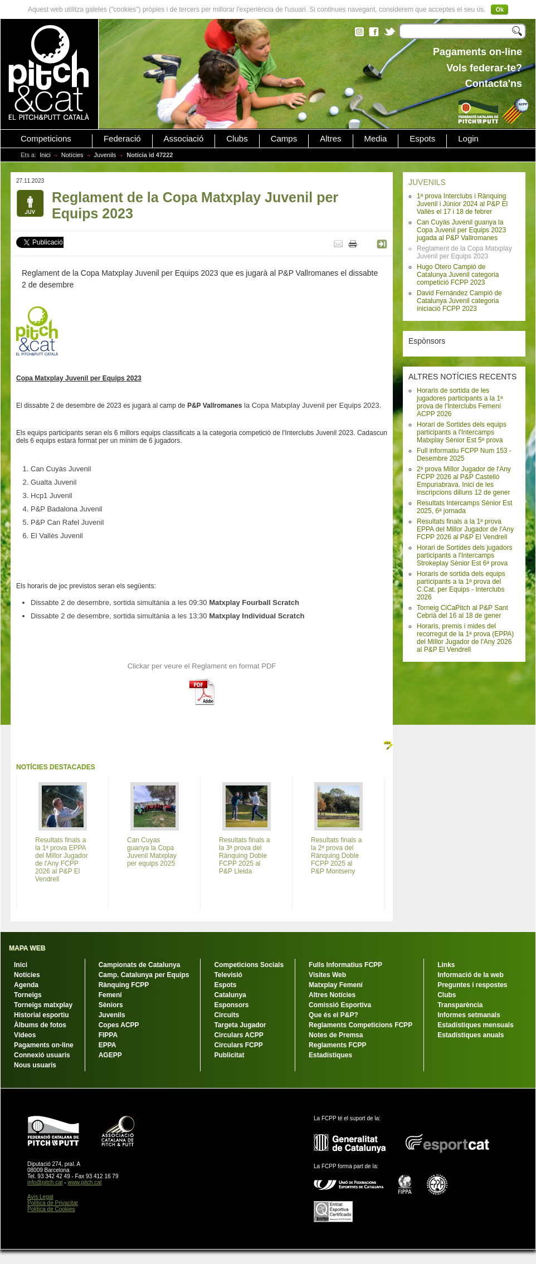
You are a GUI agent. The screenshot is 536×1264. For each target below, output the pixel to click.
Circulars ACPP (238, 1035)
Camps (284, 138)
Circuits (226, 1015)
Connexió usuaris (42, 1055)
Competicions (46, 138)
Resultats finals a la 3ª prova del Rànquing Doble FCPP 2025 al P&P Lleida (244, 855)
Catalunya (230, 995)
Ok (499, 9)
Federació (122, 138)
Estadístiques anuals (470, 1035)
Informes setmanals (468, 1015)
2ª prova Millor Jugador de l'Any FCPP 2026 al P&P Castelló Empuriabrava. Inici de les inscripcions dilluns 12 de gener (464, 480)
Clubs (236, 138)
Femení (110, 995)
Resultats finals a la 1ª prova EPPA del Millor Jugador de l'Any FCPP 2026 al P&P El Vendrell (465, 529)
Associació (184, 138)
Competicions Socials (249, 965)
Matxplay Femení (336, 985)
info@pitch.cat (45, 1182)
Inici (45, 155)
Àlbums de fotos (40, 1025)
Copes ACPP (119, 1025)
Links (446, 965)
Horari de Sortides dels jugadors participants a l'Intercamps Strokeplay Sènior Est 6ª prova (464, 555)
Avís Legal (40, 1197)
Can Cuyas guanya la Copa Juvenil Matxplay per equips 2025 (152, 851)
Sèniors (111, 1005)
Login (468, 138)
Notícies (72, 155)
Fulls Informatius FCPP (345, 965)
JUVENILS (427, 182)
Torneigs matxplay (43, 1005)
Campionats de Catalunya (140, 965)
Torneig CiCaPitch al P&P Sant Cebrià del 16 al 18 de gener (462, 611)
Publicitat (229, 1055)
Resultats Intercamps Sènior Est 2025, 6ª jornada (464, 507)
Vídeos (25, 1035)
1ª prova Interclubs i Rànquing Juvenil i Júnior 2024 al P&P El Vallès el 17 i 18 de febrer (462, 204)
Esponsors (231, 1005)
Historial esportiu (41, 1015)
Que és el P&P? (333, 1015)
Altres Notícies (332, 995)
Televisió (228, 975)
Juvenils (105, 155)
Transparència (460, 1005)
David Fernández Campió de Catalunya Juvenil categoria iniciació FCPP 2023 (459, 301)
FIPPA (108, 1035)
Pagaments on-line (44, 1045)
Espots (422, 138)
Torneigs (28, 995)
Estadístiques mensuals (475, 1025)
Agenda (26, 985)
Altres (330, 138)
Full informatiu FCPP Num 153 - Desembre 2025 (464, 454)
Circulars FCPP (238, 1045)
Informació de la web (470, 975)
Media (375, 138)
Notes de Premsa (336, 1035)
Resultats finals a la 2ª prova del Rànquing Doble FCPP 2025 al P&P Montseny (336, 855)
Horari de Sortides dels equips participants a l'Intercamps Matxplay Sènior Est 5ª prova (461, 432)
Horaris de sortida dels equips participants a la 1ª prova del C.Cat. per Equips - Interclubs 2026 (461, 585)
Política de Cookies (51, 1209)
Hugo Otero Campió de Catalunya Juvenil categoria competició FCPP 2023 (458, 274)
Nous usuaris (35, 1065)
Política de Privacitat (52, 1203)
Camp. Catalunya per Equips (144, 975)
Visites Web (327, 975)
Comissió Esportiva (340, 1005)
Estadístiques (330, 1055)
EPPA (107, 1045)
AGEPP (110, 1055)
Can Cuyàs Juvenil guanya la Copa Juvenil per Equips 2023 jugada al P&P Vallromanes (461, 230)
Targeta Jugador (240, 1025)
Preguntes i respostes (472, 985)
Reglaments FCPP (337, 1045)
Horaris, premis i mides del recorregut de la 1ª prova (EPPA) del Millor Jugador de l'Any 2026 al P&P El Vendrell (465, 637)
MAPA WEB (27, 948)
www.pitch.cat (84, 1182)
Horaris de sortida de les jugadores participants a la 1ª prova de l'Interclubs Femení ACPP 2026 (460, 402)
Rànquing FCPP (124, 985)
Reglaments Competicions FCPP (360, 1025)
